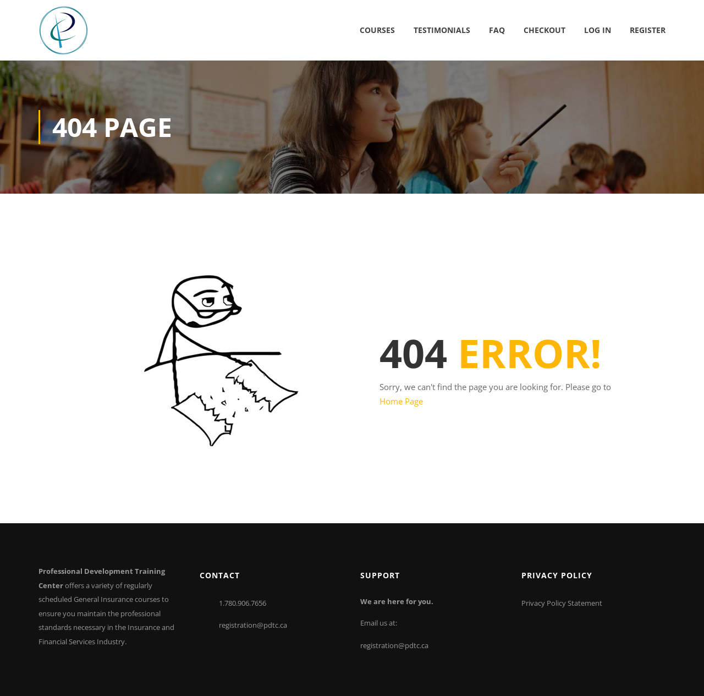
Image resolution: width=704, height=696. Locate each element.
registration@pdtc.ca (253, 625)
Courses (377, 30)
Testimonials (442, 30)
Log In (597, 30)
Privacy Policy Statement (561, 603)
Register (648, 30)
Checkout (544, 30)
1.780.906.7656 (242, 603)
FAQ (497, 30)
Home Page (401, 401)
